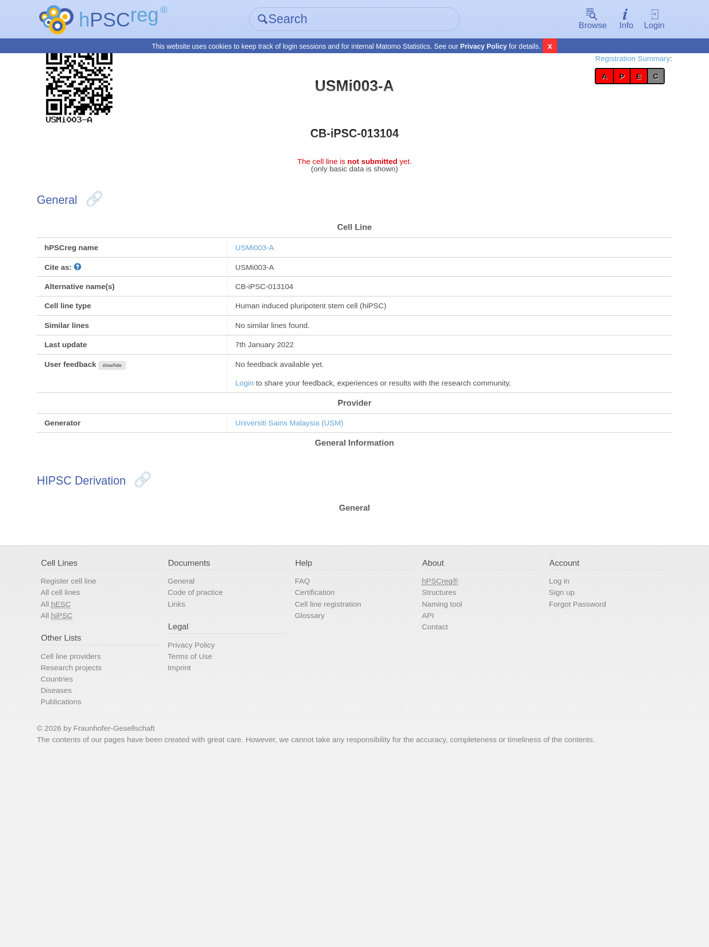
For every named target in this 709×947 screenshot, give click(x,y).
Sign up (541, 714)
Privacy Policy (483, 47)
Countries (105, 826)
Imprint (209, 811)
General (211, 699)
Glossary (323, 743)
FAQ (314, 699)
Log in (538, 699)
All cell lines (109, 714)
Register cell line (120, 699)
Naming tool (441, 728)
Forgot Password (562, 728)
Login (613, 20)
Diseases (104, 841)
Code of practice (230, 714)
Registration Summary (579, 64)
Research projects (123, 811)
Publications (110, 855)
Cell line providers (123, 796)
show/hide (176, 432)
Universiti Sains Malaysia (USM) (325, 506)
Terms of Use (223, 796)
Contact (432, 758)
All (103, 729)
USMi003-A (280, 279)
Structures (437, 714)
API (422, 743)
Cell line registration (347, 728)
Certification (330, 714)
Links (205, 728)
